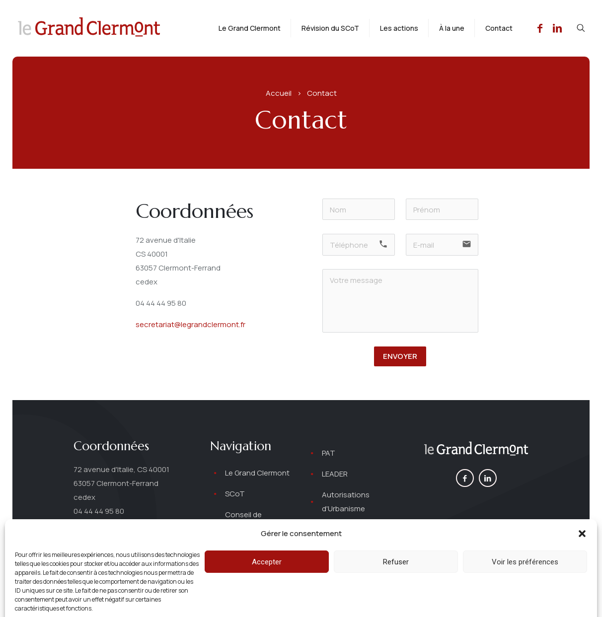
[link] (476, 450)
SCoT (235, 493)
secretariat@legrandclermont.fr (190, 324)
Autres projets (347, 529)
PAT (328, 453)
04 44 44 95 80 (161, 303)
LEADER (335, 474)
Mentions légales (349, 600)
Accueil (279, 93)
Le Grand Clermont (257, 473)
